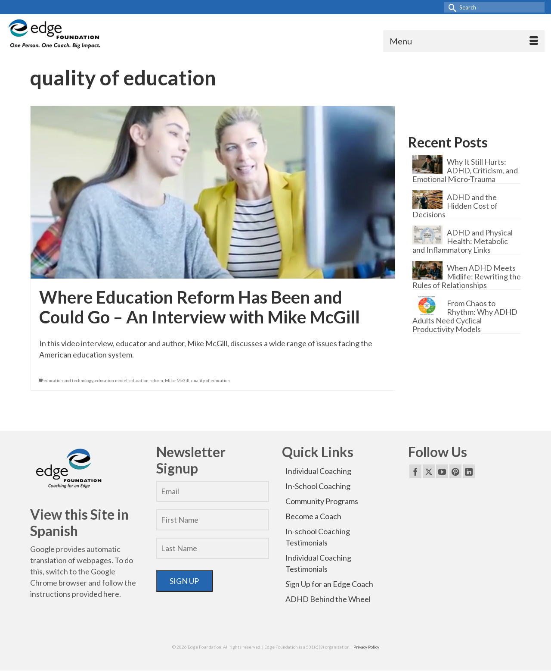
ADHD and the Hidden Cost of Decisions (455, 205)
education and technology (68, 380)
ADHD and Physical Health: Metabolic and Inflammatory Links (462, 241)
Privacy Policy (366, 646)
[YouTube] (442, 471)
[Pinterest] (455, 471)
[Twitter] (429, 471)
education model (111, 380)
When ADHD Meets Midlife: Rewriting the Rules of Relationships (466, 276)
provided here (95, 594)
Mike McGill (177, 380)
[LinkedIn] (469, 471)
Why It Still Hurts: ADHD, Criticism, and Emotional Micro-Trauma (465, 170)
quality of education (210, 380)
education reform (146, 380)
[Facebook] (415, 471)
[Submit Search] (450, 7)
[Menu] (464, 41)
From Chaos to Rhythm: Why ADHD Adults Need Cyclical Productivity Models (464, 315)
